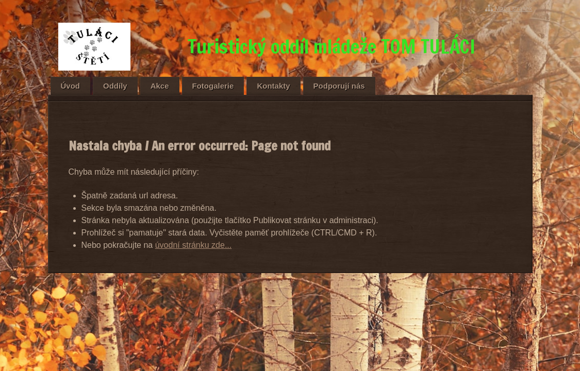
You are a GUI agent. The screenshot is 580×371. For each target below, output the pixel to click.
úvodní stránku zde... (193, 245)
